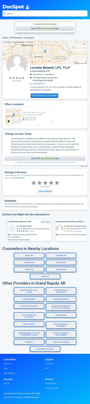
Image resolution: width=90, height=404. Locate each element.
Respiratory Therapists (45, 349)
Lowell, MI (45, 276)
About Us (7, 364)
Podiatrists (29, 342)
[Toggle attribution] (8, 121)
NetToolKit (7, 42)
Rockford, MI (61, 262)
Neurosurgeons (29, 324)
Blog (5, 368)
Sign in (6, 383)
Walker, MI (29, 269)
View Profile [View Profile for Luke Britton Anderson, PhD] (45, 222)
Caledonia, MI (29, 262)
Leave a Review (18, 178)
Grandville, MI (61, 255)
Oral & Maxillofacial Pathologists (61, 325)
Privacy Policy (50, 383)
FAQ (47, 368)
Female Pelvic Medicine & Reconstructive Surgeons (61, 307)
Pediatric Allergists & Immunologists (61, 334)
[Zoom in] (84, 44)
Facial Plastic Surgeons (29, 306)
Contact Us (49, 364)
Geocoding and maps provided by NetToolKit (22, 393)
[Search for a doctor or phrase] (45, 13)
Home (5, 37)
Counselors (29, 37)
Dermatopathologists (61, 299)
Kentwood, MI (61, 269)
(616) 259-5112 (39, 84)
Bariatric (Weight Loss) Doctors (29, 291)
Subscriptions (9, 373)
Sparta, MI (29, 255)
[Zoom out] (84, 48)
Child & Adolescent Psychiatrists (61, 291)
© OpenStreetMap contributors (22, 42)
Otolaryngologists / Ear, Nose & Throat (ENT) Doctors (29, 334)
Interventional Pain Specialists (29, 316)
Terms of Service (51, 388)
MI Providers (16, 37)
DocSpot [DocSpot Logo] (15, 6)
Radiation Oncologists (61, 342)
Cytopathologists (29, 299)
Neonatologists (61, 315)
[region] (45, 53)
